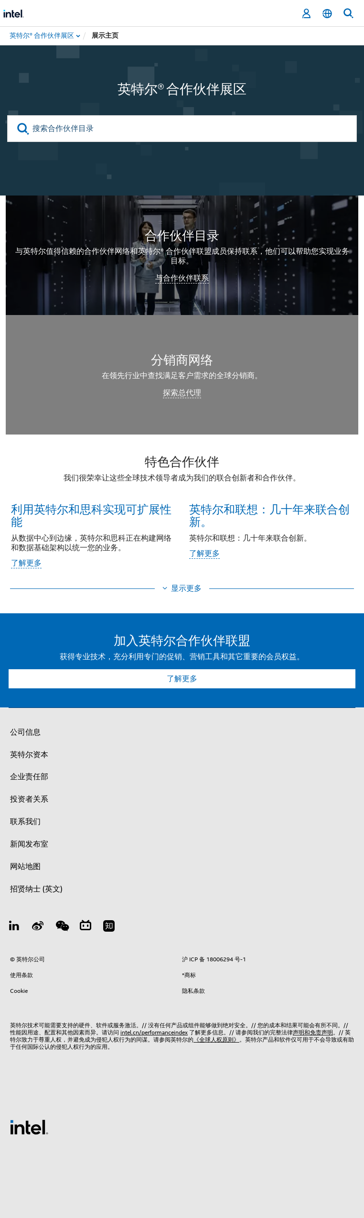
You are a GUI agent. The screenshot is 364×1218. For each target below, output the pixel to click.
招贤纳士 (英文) (36, 889)
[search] (23, 129)
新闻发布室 (29, 844)
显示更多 (186, 588)
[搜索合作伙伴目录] (182, 128)
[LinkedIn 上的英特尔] (14, 927)
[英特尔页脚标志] (29, 1126)
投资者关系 (29, 799)
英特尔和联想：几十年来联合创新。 (269, 515)
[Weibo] (38, 927)
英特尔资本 (29, 755)
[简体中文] (327, 13)
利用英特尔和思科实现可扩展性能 (91, 515)
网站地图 (25, 866)
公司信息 (25, 732)
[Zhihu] (109, 927)
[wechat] (62, 927)
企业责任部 (29, 777)
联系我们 (25, 821)
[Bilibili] (85, 927)
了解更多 (26, 563)
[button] (182, 515)
